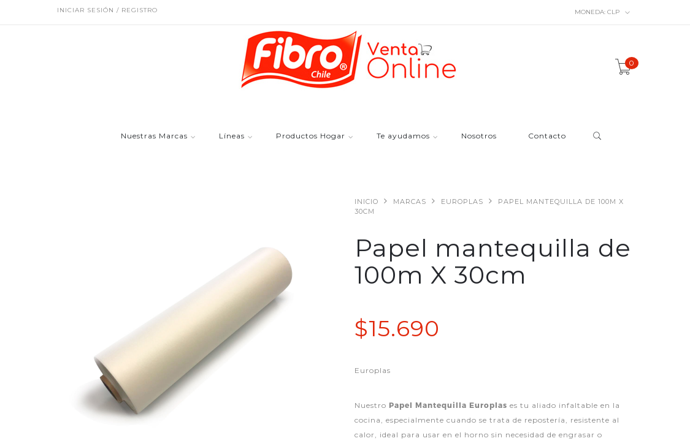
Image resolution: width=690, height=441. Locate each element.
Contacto (547, 136)
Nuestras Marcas (154, 136)
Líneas (232, 136)
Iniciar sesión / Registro (107, 10)
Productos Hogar (310, 136)
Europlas (462, 201)
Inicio (366, 201)
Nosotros (479, 136)
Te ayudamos (403, 136)
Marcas (409, 201)
